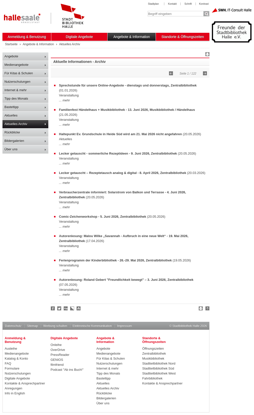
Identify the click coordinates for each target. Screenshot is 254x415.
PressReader (60, 355)
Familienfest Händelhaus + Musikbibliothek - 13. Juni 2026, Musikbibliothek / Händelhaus (127, 110)
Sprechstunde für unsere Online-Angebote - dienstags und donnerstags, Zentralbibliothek (128, 85)
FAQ (8, 363)
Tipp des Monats (16, 98)
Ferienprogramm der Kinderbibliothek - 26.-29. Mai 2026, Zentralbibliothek (115, 260)
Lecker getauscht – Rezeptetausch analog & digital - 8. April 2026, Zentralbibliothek (122, 173)
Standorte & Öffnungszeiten (182, 37)
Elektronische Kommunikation (92, 326)
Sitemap (32, 326)
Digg (66, 308)
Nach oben (206, 309)
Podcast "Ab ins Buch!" (67, 370)
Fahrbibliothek (152, 378)
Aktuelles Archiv (15, 124)
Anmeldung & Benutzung (27, 37)
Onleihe (56, 345)
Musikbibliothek (153, 358)
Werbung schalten (55, 326)
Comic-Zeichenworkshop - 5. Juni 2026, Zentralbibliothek (102, 216)
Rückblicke (12, 132)
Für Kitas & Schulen (18, 73)
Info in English (15, 393)
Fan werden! (53, 308)
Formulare (12, 368)
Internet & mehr (15, 90)
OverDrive (58, 350)
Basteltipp (11, 107)
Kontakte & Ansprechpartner (25, 383)
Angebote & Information (131, 37)
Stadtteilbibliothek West (159, 373)
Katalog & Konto (16, 358)
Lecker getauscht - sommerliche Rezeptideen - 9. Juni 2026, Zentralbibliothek (118, 153)
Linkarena (72, 308)
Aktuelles (11, 115)
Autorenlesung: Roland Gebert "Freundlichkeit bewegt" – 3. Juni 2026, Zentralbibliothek (126, 280)
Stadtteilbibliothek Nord (158, 363)
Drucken (206, 55)
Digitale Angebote (79, 37)
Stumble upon (79, 308)
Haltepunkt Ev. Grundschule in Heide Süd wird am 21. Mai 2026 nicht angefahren (120, 134)
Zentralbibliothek (154, 353)
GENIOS (57, 360)
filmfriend (57, 365)
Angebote (11, 56)
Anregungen (13, 388)
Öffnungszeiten (153, 348)
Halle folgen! (59, 308)
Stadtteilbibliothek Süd (158, 368)
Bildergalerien (14, 141)
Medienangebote (16, 65)
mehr (66, 100)
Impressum (124, 326)
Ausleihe (11, 348)
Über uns (11, 149)
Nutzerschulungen (17, 81)
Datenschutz (13, 326)
